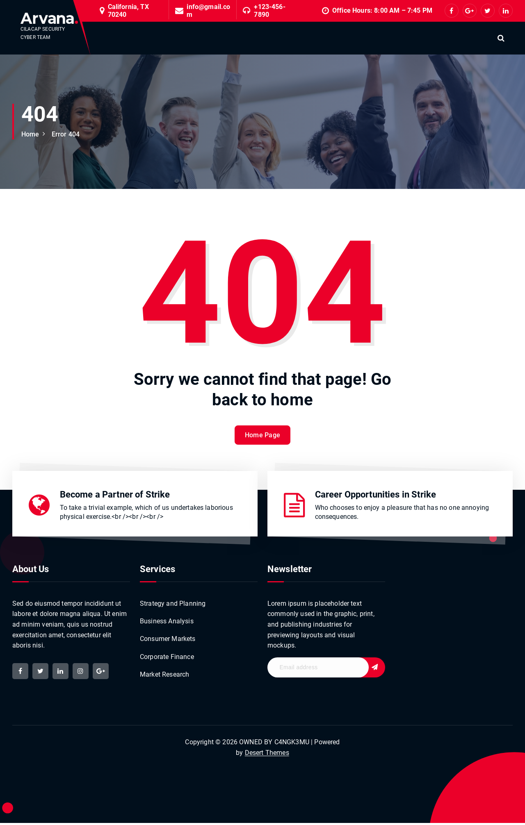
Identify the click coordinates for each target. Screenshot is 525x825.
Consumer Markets (168, 641)
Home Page (263, 445)
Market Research (164, 676)
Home (30, 134)
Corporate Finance (167, 658)
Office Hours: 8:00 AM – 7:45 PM (382, 10)
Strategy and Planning (172, 605)
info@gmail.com (208, 10)
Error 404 (66, 134)
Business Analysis (167, 623)
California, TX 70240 (128, 10)
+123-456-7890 (269, 10)
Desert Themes (267, 755)
